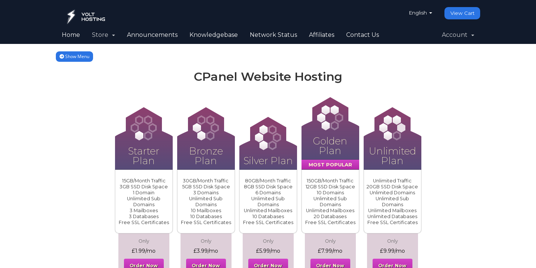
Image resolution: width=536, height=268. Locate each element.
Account (458, 34)
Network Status (273, 34)
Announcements (152, 34)
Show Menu (74, 56)
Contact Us (362, 34)
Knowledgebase (213, 34)
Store (103, 34)
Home (71, 34)
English (418, 12)
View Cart (461, 13)
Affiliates (321, 34)
